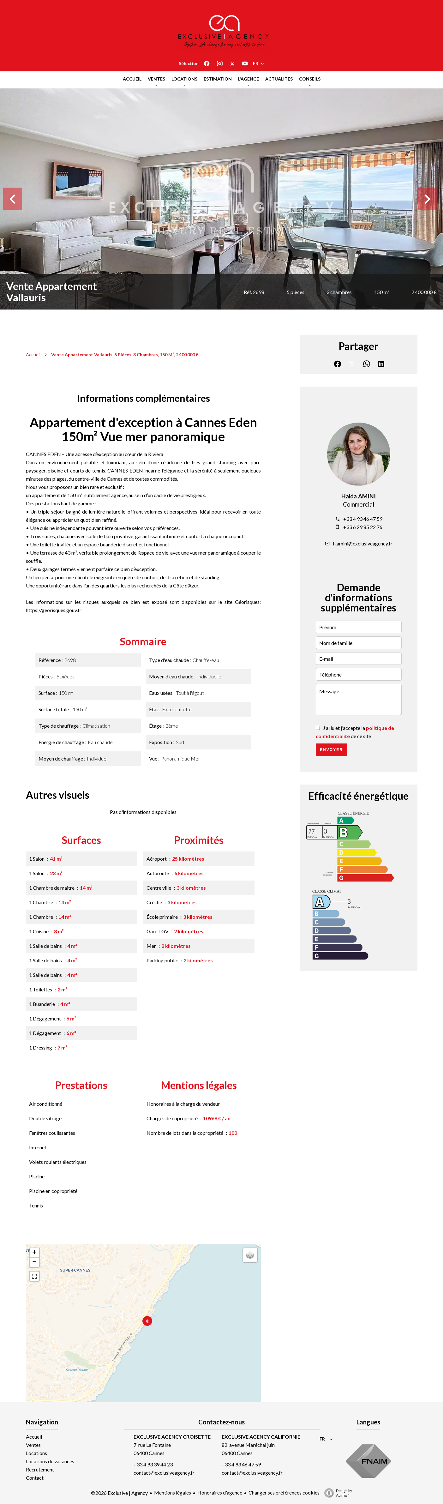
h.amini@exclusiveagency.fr (362, 543)
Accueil (33, 354)
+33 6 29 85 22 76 (362, 527)
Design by (336, 1493)
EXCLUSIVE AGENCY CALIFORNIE (261, 1437)
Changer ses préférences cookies (284, 1492)
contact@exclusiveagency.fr (164, 1473)
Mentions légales (172, 1492)
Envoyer (331, 750)
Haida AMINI (358, 496)
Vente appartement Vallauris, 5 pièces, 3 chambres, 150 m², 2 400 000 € (124, 354)
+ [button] (34, 1253)
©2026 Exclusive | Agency (119, 1493)
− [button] (34, 1262)
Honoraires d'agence (219, 1492)
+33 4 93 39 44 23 (153, 1464)
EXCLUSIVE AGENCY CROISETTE (172, 1437)
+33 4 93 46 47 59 (362, 519)
